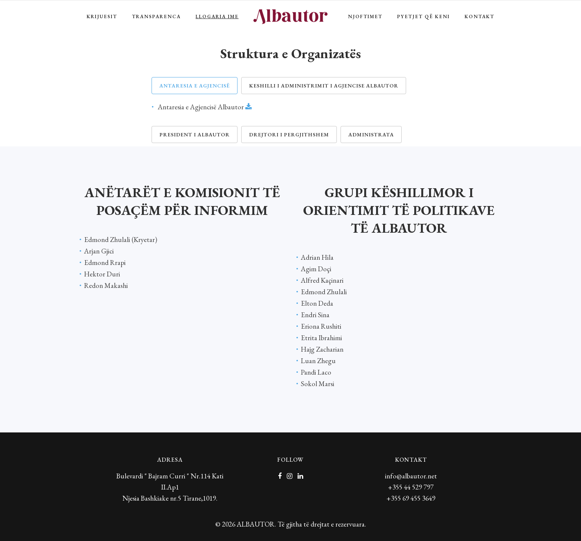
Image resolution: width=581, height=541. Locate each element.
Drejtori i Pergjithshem (289, 134)
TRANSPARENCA (156, 16)
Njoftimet (365, 16)
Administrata (371, 134)
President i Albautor (194, 134)
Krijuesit (102, 16)
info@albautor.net (411, 476)
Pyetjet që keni (423, 16)
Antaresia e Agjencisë (194, 85)
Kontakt (479, 16)
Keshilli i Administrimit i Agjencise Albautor (323, 85)
